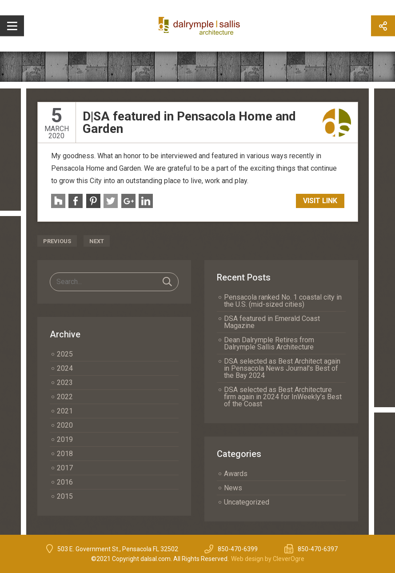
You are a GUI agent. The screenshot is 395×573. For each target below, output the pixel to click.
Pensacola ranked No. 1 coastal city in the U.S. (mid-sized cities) (283, 301)
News (233, 488)
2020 (65, 425)
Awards (235, 473)
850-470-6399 (238, 549)
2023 (65, 382)
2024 (65, 368)
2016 (65, 482)
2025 (65, 354)
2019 (65, 439)
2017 (65, 468)
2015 (65, 496)
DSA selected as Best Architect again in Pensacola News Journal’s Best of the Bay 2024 (282, 368)
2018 (65, 453)
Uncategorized (246, 502)
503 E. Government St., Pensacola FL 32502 (117, 549)
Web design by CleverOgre (267, 558)
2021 (65, 411)
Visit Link (320, 200)
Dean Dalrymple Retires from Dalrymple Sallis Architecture (269, 343)
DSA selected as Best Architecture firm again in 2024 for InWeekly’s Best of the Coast (283, 396)
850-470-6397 (318, 549)
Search (167, 282)
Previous (57, 241)
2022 (65, 397)
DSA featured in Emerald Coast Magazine (272, 322)
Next (96, 241)
